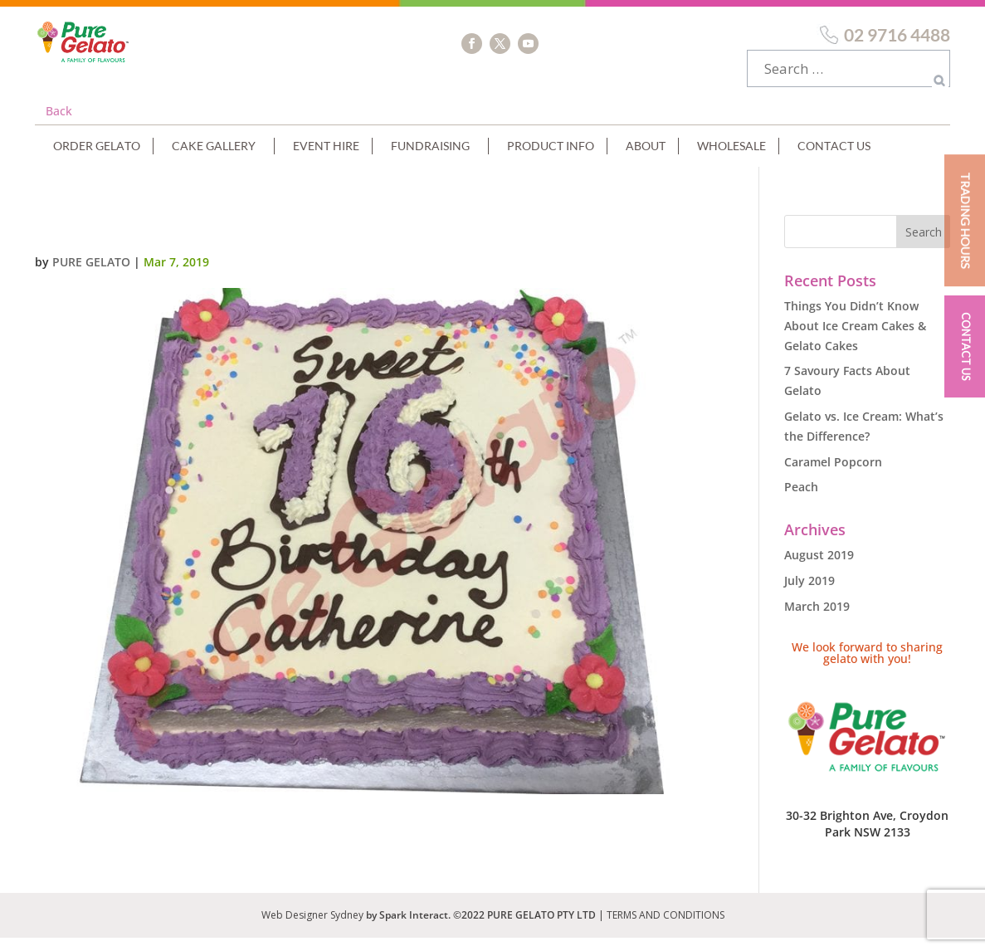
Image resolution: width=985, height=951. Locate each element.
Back (59, 124)
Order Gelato (96, 159)
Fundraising (430, 159)
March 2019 (817, 619)
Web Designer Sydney (313, 928)
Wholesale (731, 159)
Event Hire (326, 159)
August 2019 (819, 568)
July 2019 (809, 594)
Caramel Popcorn (833, 475)
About (646, 159)
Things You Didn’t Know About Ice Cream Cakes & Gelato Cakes (855, 339)
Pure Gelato (91, 275)
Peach (801, 500)
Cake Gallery (214, 159)
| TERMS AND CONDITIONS (661, 928)
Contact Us (833, 159)
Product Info (550, 159)
